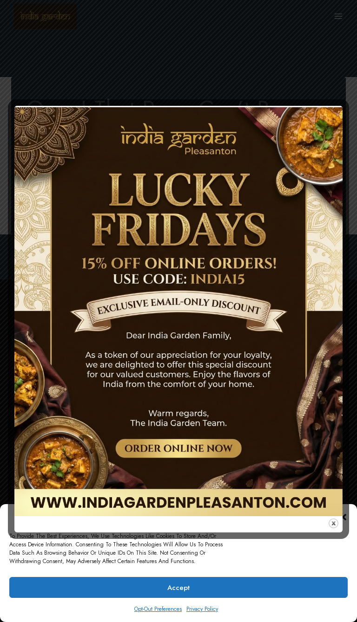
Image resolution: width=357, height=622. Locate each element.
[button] (343, 517)
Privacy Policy (202, 609)
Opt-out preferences (158, 609)
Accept (178, 588)
